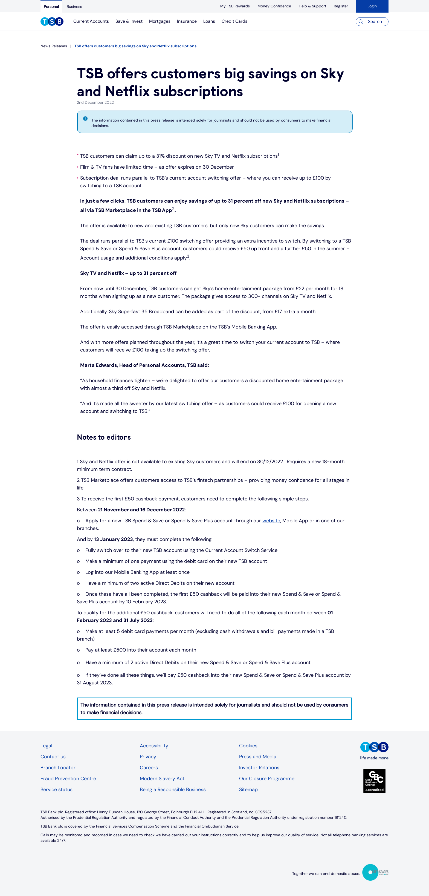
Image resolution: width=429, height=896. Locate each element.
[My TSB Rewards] (235, 6)
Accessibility (154, 745)
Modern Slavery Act (162, 778)
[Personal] (51, 6)
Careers (149, 767)
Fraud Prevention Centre (68, 778)
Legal (46, 745)
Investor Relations (259, 767)
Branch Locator (58, 767)
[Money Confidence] (274, 6)
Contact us (53, 756)
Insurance (187, 21)
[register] (341, 6)
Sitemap (248, 789)
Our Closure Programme (266, 778)
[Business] (74, 7)
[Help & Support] (312, 6)
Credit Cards (234, 21)
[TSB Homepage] (51, 22)
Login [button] (372, 6)
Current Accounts (91, 21)
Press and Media (257, 756)
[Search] (372, 21)
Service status (56, 789)
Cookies (248, 745)
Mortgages (159, 21)
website (271, 520)
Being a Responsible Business (173, 789)
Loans (209, 21)
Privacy (148, 756)
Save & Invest (129, 21)
